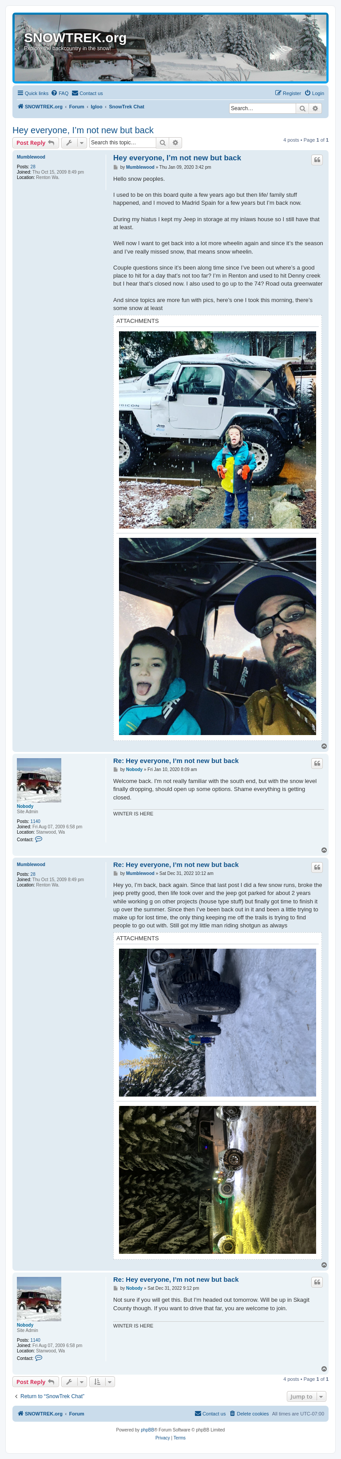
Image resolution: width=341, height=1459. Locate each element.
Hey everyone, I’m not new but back (83, 130)
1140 (35, 821)
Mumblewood (31, 157)
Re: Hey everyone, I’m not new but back (176, 760)
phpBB (147, 1429)
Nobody (25, 806)
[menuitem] (59, 93)
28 (33, 166)
